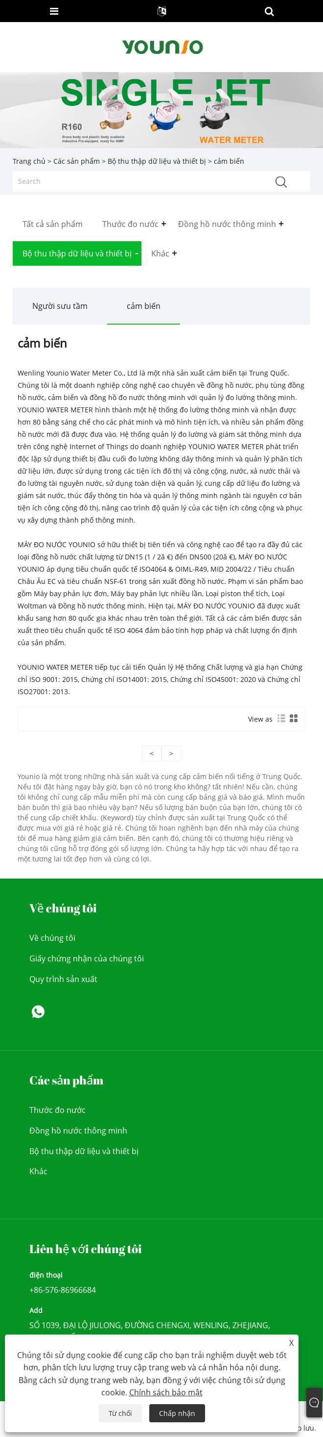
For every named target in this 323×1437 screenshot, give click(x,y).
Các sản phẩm (76, 161)
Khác (38, 1171)
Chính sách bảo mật (166, 1392)
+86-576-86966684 (62, 1290)
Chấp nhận (177, 1413)
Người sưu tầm (60, 306)
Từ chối (120, 1413)
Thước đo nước (57, 1110)
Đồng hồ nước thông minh (78, 1130)
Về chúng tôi (52, 938)
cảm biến (144, 306)
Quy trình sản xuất (63, 979)
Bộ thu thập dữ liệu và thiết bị (157, 161)
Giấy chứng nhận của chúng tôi (86, 958)
